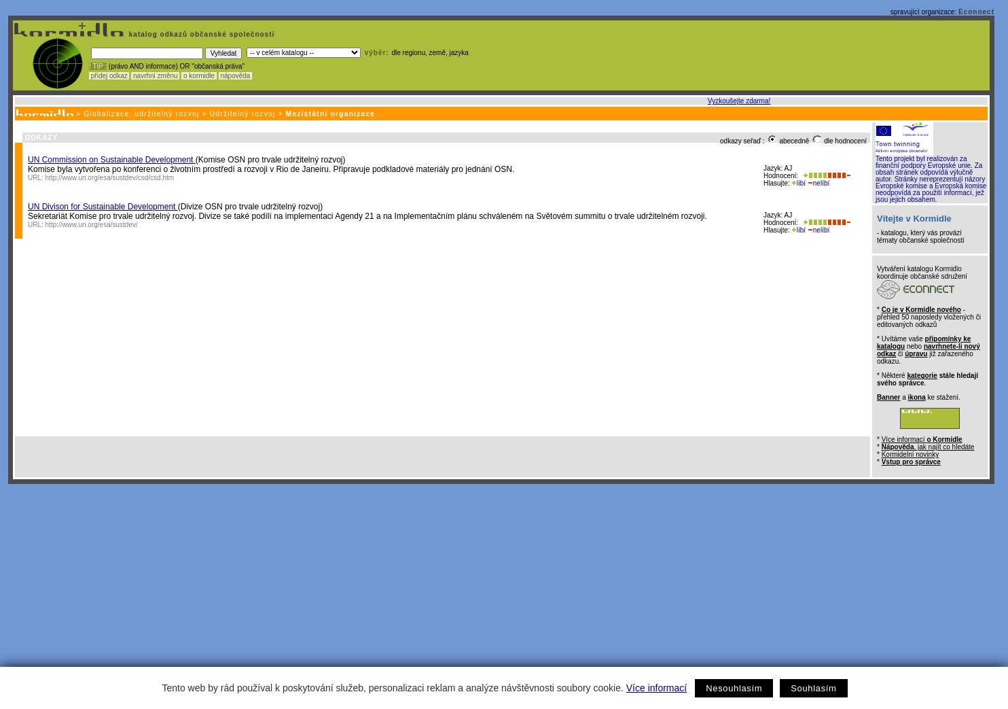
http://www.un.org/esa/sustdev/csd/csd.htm (110, 177)
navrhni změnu (155, 76)
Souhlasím (813, 688)
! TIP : (98, 66)
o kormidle (199, 76)
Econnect (976, 12)
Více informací (656, 687)
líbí (799, 183)
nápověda (236, 76)
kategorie (922, 375)
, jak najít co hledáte (928, 447)
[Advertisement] (501, 586)
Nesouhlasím (734, 688)
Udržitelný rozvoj (243, 114)
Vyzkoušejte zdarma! (739, 101)
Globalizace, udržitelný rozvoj (141, 114)
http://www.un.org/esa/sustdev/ (92, 224)
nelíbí (818, 183)
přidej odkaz (109, 76)
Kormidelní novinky (910, 454)
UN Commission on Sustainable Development (112, 160)
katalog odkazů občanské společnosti (200, 34)
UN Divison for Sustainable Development (103, 206)
